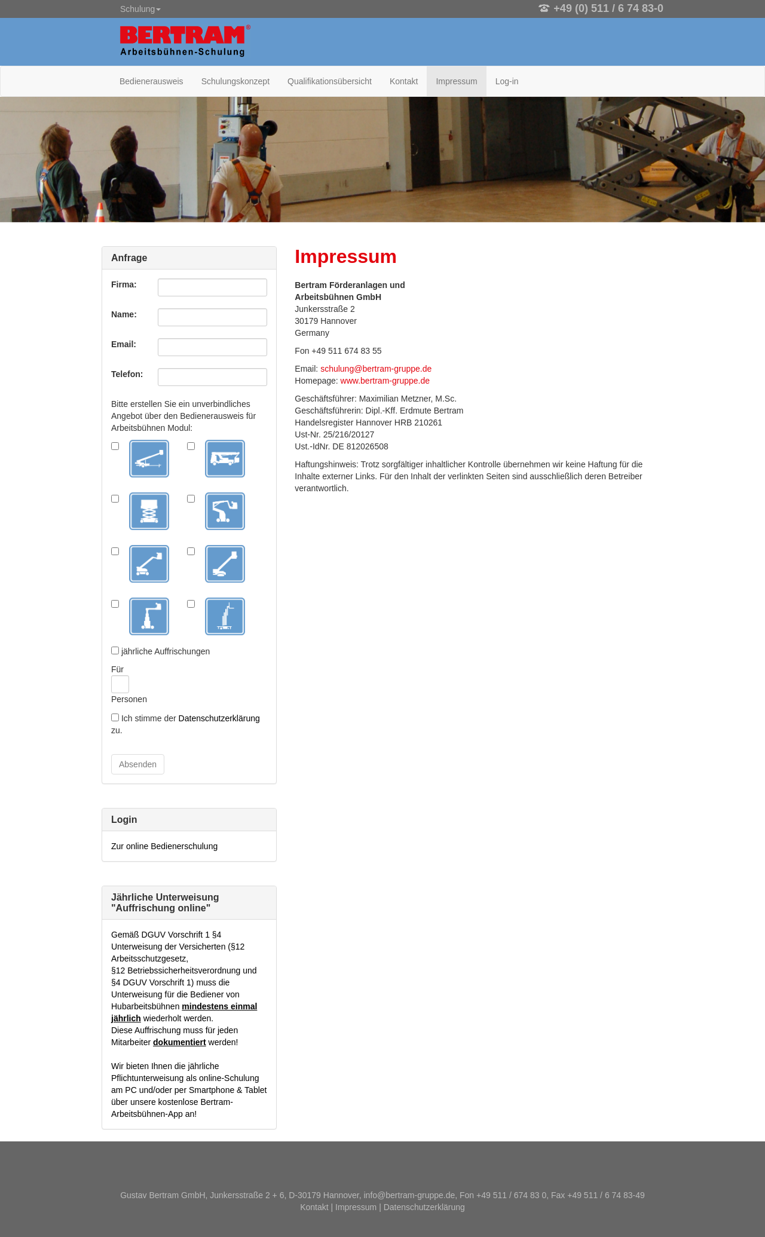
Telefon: (127, 374)
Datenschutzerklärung (219, 718)
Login (124, 820)
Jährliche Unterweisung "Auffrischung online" (165, 902)
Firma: (124, 284)
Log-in (507, 81)
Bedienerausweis (151, 81)
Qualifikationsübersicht (329, 81)
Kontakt (404, 81)
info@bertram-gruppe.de (409, 1195)
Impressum (456, 81)
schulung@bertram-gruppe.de (376, 368)
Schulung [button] (140, 9)
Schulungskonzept (235, 81)
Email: (123, 344)
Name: (124, 314)
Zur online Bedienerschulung (164, 846)
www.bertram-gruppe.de (385, 380)
